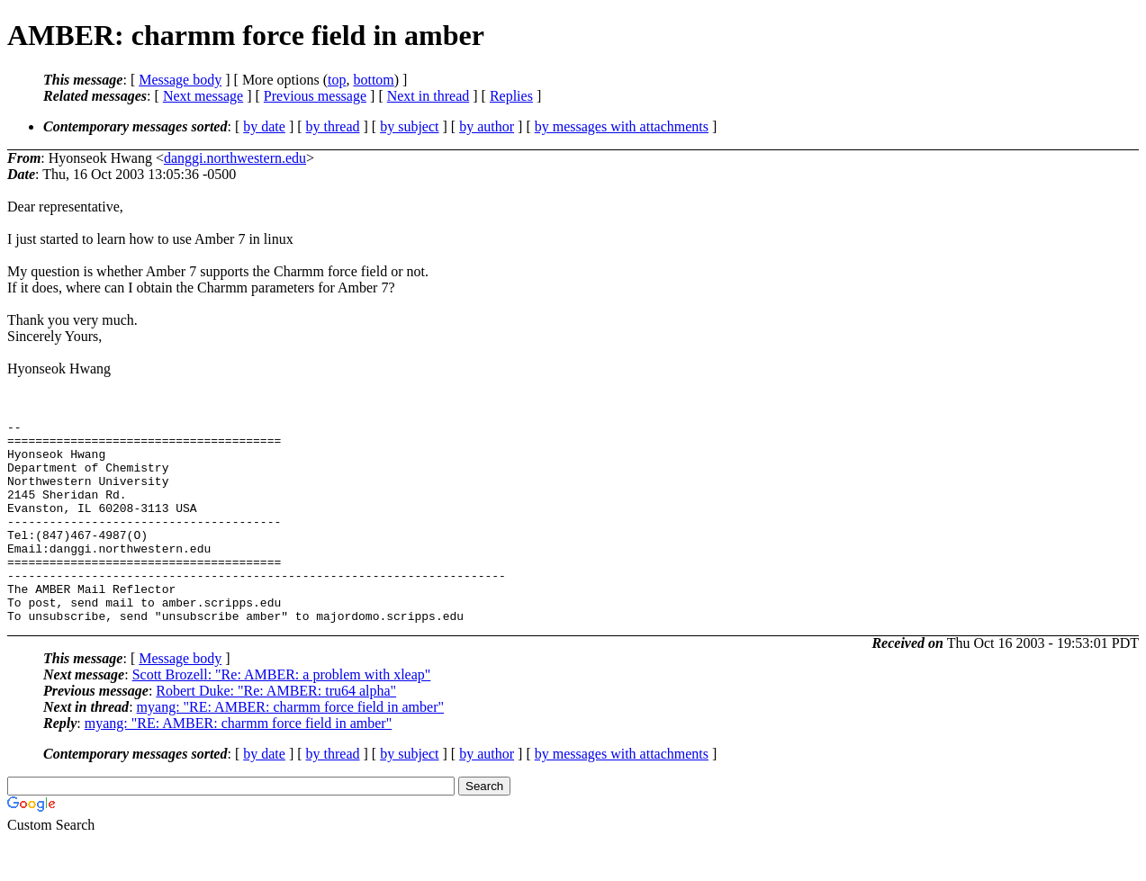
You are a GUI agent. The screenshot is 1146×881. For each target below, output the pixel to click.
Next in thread (428, 95)
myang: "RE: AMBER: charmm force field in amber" (290, 747)
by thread (333, 126)
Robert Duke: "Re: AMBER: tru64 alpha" (276, 731)
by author (486, 126)
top (337, 79)
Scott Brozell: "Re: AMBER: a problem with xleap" (281, 715)
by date (264, 126)
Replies (511, 95)
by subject (409, 126)
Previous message (315, 95)
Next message (203, 95)
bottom (373, 79)
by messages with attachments (621, 126)
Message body (180, 79)
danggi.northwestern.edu (235, 158)
